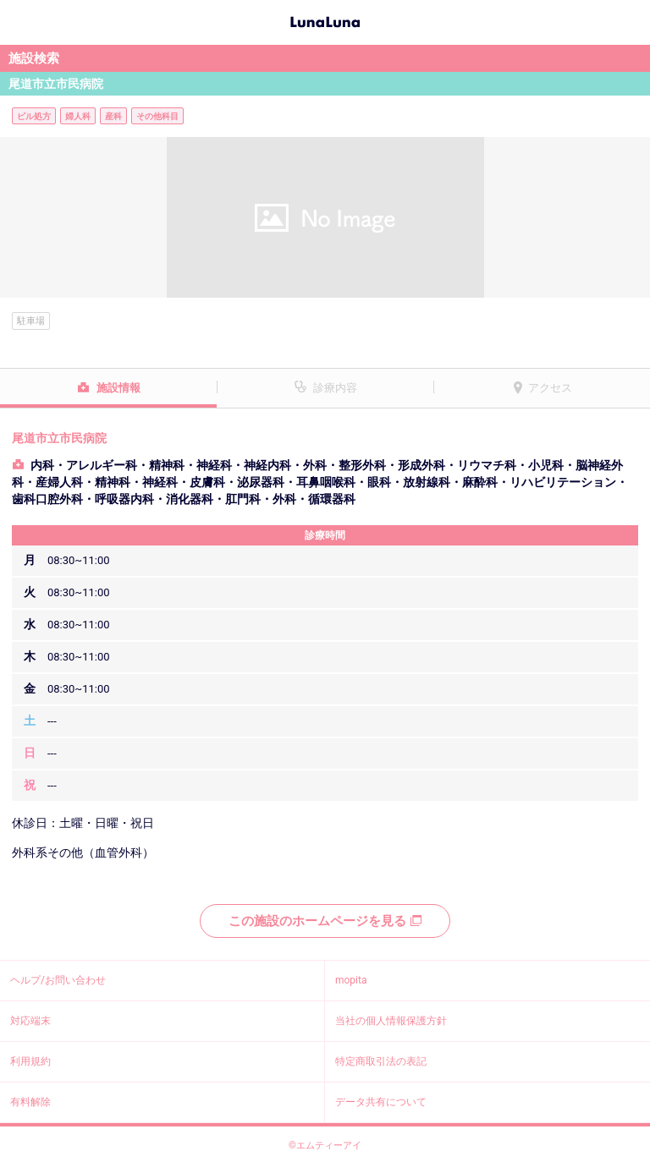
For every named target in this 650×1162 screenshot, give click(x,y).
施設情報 (118, 387)
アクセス (550, 387)
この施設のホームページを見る (325, 921)
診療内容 (335, 387)
